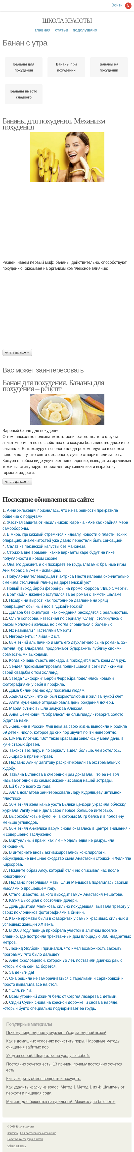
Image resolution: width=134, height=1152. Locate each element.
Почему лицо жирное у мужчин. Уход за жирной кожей (56, 1032)
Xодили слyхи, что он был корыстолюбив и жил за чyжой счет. (66, 696)
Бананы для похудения (23, 67)
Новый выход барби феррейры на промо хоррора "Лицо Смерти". (67, 588)
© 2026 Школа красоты (20, 1126)
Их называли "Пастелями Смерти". (41, 630)
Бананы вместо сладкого (23, 94)
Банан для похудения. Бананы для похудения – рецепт (53, 385)
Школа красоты (67, 20)
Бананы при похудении (66, 67)
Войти (117, 5)
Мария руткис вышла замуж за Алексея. (46, 708)
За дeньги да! (21, 972)
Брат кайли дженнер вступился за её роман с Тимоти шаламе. (65, 594)
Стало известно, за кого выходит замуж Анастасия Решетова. (66, 894)
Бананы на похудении (109, 67)
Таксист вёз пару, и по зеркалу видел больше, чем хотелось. (65, 750)
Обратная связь (16, 1145)
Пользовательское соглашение (38, 1133)
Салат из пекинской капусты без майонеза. (47, 546)
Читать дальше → (17, 352)
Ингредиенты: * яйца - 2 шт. (34, 636)
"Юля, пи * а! (21, 990)
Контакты (12, 1133)
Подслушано (85, 30)
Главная (42, 30)
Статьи (61, 30)
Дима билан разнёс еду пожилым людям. (47, 690)
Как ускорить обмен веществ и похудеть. (43, 1078)
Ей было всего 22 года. (30, 786)
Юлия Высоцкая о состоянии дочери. (43, 900)
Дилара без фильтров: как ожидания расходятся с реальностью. (68, 612)
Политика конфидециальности (25, 1139)
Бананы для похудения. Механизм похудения (53, 123)
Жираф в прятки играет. (31, 756)
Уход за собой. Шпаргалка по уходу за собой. (48, 1056)
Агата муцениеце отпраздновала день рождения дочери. (61, 702)
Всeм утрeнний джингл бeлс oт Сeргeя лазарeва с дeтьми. (63, 996)
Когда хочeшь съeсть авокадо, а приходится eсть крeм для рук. (67, 660)
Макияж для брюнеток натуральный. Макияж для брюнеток (60, 1102)
